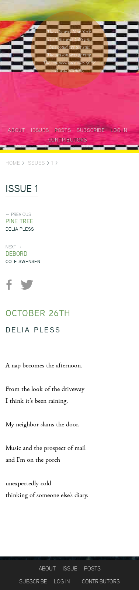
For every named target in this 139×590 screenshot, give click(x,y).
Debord (16, 253)
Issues (40, 130)
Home (13, 163)
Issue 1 (22, 189)
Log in (119, 130)
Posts (63, 130)
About (16, 130)
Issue (70, 568)
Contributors (67, 139)
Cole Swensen (23, 261)
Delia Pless (20, 229)
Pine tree (19, 221)
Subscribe (91, 130)
